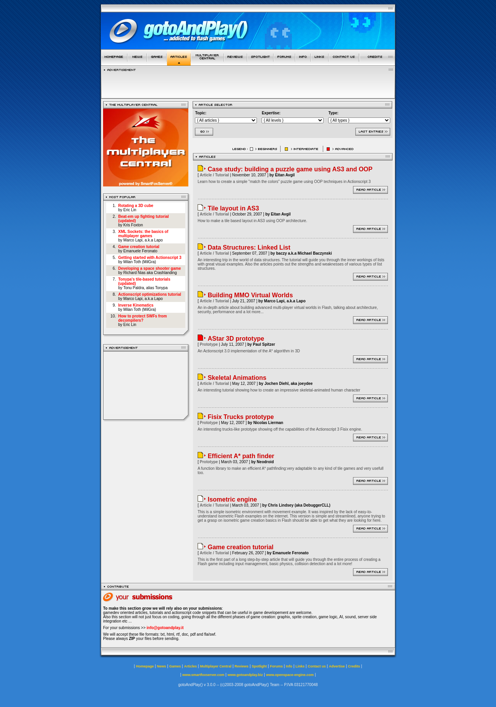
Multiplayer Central (215, 666)
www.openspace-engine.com (289, 675)
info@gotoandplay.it (165, 628)
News (161, 666)
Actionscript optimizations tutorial (149, 294)
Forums (276, 666)
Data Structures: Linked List (249, 247)
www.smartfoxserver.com (203, 675)
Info (289, 666)
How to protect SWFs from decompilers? (142, 318)
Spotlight (259, 666)
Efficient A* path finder (241, 456)
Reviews (241, 666)
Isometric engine (232, 499)
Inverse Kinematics (135, 305)
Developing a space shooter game (149, 268)
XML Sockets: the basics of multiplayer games (143, 233)
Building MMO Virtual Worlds (250, 295)
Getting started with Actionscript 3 (149, 257)
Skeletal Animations (237, 377)
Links (300, 666)
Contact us (317, 666)
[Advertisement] (248, 83)
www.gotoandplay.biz (245, 675)
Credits (354, 666)
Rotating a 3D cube (135, 205)
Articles (190, 666)
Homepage (145, 666)
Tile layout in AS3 (233, 208)
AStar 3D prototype (236, 338)
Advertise (337, 666)
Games (175, 666)
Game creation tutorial (138, 247)
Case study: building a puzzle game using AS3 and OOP (290, 169)
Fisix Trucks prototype (241, 417)
